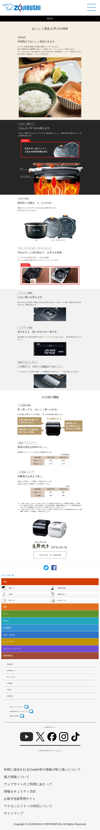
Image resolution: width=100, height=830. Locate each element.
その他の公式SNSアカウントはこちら (50, 750)
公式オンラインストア (16, 707)
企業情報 (9, 683)
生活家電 (7, 628)
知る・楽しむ (11, 677)
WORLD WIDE (14, 716)
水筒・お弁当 (9, 635)
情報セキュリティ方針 (20, 791)
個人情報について (16, 777)
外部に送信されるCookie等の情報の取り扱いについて (42, 769)
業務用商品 (8, 655)
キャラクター (9, 642)
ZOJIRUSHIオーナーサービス (19, 711)
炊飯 (5, 581)
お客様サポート (12, 670)
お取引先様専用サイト (20, 798)
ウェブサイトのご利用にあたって (28, 784)
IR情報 (9, 689)
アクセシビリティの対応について (28, 806)
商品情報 (9, 664)
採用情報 (9, 696)
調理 (5, 607)
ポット (6, 614)
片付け (6, 621)
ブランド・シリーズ (12, 649)
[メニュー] (91, 7)
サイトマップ (13, 813)
